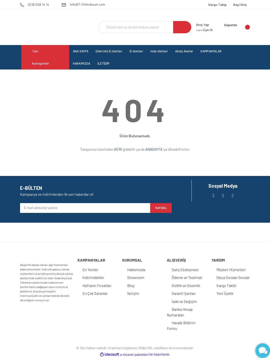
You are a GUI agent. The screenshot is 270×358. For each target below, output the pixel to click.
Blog (130, 285)
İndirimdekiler (93, 277)
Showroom (135, 277)
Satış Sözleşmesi (185, 269)
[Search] (144, 27)
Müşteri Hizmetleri (231, 269)
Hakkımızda (136, 269)
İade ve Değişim (184, 301)
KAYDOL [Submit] (161, 208)
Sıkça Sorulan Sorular (233, 277)
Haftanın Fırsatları (96, 285)
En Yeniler (90, 269)
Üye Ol (204, 30)
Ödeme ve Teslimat (187, 277)
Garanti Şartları (184, 293)
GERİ (118, 149)
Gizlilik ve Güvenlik (186, 285)
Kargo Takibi (226, 285)
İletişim (133, 293)
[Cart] (237, 27)
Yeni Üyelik (224, 293)
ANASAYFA (153, 149)
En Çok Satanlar (95, 293)
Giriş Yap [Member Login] (202, 25)
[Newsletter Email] (85, 208)
